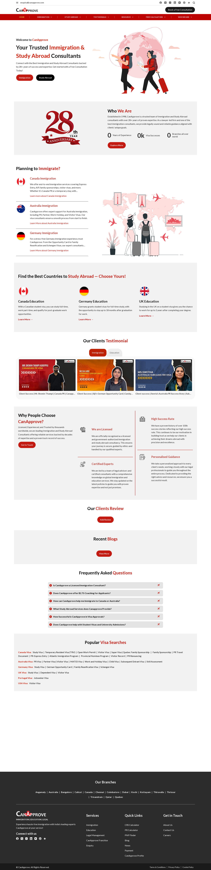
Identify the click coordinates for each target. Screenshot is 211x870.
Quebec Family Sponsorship (136, 652)
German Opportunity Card (59, 666)
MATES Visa (76, 661)
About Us (167, 825)
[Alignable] (189, 3)
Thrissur (171, 792)
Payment (129, 850)
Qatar (109, 797)
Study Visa (38, 652)
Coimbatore (113, 792)
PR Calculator (131, 830)
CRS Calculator (132, 825)
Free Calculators (156, 17)
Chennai (100, 792)
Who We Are (185, 17)
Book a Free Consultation (180, 9)
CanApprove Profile (134, 855)
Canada (89, 792)
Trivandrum (96, 797)
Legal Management (95, 835)
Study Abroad (73, 17)
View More (104, 553)
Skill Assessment (154, 661)
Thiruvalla (158, 792)
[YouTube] (179, 3)
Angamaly (40, 792)
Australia (53, 792)
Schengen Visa (107, 666)
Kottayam (145, 792)
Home (21, 17)
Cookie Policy (187, 867)
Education (91, 830)
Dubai (125, 792)
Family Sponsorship (161, 652)
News (127, 845)
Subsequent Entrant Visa (132, 661)
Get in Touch (27, 445)
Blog (127, 840)
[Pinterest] (184, 3)
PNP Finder (130, 835)
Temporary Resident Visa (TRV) (60, 652)
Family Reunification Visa (86, 666)
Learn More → (25, 319)
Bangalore (66, 792)
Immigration (45, 17)
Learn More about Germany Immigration (49, 250)
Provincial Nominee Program (95, 655)
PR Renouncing (134, 655)
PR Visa (37, 661)
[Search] (194, 3)
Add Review (105, 519)
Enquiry (89, 845)
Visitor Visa (103, 652)
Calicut (78, 792)
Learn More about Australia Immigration (49, 223)
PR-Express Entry (39, 655)
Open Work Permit (86, 652)
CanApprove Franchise (97, 840)
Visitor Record (118, 655)
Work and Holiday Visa (96, 661)
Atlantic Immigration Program (63, 655)
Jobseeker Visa (41, 677)
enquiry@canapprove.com (32, 2)
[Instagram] (170, 3)
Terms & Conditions (153, 867)
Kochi (134, 792)
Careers (167, 835)
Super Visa (116, 652)
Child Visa (114, 661)
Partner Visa (49, 661)
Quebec (119, 797)
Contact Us (168, 830)
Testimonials (101, 17)
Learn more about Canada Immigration (48, 196)
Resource (128, 17)
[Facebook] (161, 3)
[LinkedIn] (175, 3)
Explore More (116, 145)
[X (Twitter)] (165, 3)
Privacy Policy (171, 867)
